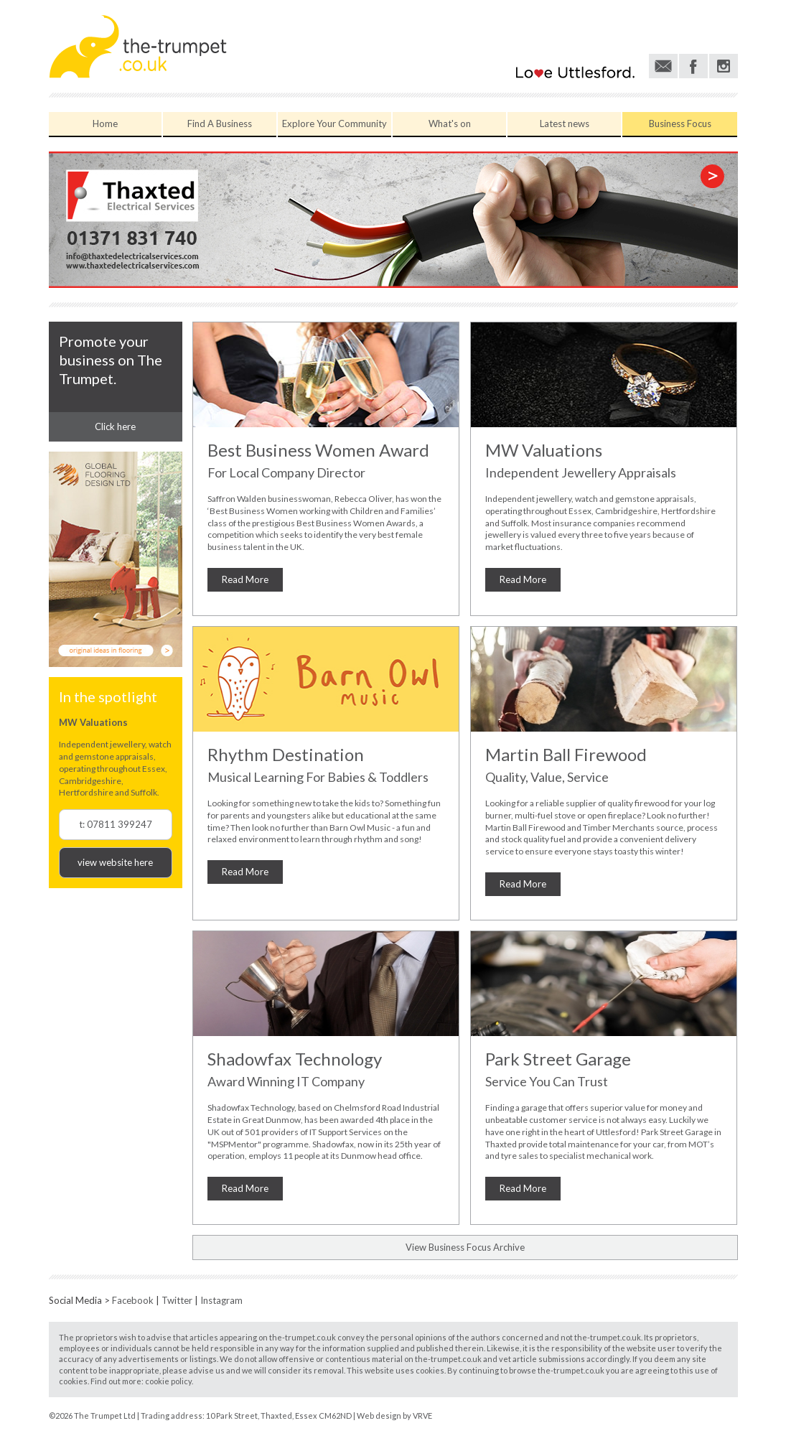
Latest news (564, 123)
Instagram (221, 1300)
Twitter (177, 1300)
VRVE (422, 1415)
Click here (115, 426)
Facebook (133, 1300)
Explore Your (334, 123)
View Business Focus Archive (465, 1247)
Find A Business (219, 123)
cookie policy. (169, 1381)
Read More (245, 579)
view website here (115, 862)
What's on (450, 123)
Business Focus (680, 123)
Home (105, 123)
